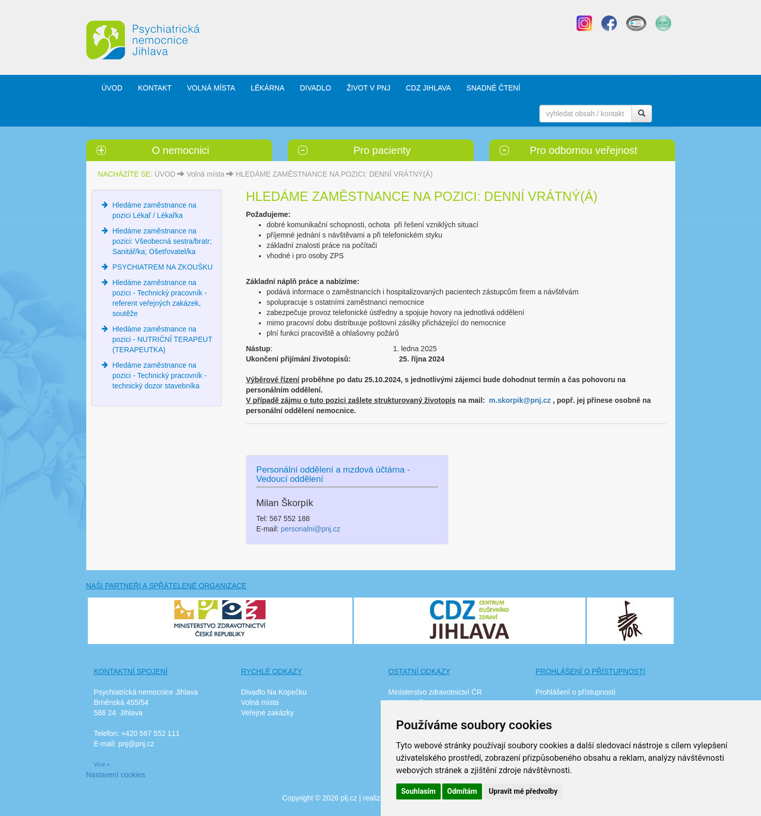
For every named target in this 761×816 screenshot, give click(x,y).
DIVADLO (315, 88)
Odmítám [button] (462, 791)
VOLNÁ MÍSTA (211, 88)
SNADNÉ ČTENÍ (493, 88)
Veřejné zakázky (267, 713)
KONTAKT (155, 88)
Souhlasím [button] (418, 791)
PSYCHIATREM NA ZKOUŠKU (163, 267)
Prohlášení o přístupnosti (576, 692)
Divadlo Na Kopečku (274, 692)
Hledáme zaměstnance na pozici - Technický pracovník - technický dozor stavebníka (160, 375)
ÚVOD (112, 88)
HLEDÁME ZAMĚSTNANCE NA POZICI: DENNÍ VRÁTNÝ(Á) (334, 174)
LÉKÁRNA (267, 88)
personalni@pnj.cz (310, 529)
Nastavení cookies (115, 775)
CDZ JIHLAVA (428, 88)
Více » (102, 764)
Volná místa (205, 174)
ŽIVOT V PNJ (369, 88)
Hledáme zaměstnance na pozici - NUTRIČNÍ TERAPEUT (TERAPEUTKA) (162, 339)
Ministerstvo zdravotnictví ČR (435, 692)
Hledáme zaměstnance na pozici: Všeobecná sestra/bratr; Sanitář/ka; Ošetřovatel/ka (162, 241)
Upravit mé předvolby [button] (523, 791)
